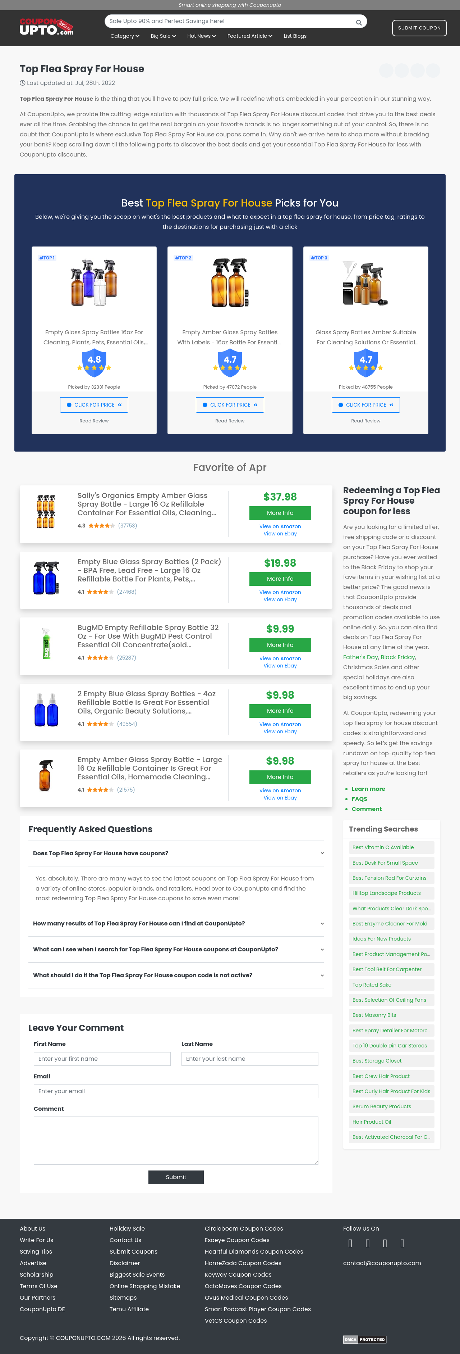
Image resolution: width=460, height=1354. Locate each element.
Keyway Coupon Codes (238, 1275)
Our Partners (37, 1298)
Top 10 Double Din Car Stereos (390, 1045)
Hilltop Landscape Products (387, 893)
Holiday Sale (127, 1228)
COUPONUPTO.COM (83, 1338)
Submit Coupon (419, 29)
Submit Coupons (133, 1251)
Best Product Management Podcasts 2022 (405, 954)
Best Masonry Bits (374, 1015)
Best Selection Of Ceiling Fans (389, 1000)
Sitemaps (123, 1298)
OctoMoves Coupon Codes (243, 1286)
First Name (50, 1044)
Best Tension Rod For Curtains (390, 878)
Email (42, 1076)
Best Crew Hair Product (381, 1076)
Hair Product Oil (372, 1122)
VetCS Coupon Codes (236, 1321)
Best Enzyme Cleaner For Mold (390, 923)
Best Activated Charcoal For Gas (393, 1137)
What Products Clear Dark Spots (392, 908)
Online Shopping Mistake (145, 1286)
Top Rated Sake (372, 984)
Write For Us (36, 1240)
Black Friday (398, 657)
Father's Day (360, 657)
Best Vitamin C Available (383, 847)
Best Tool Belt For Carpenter (387, 969)
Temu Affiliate (129, 1309)
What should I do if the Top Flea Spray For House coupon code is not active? (142, 975)
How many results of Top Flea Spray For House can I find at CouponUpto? (139, 923)
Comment (49, 1109)
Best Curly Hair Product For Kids (392, 1091)
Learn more (368, 789)
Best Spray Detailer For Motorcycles (397, 1030)
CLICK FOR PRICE (94, 404)
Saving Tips (36, 1251)
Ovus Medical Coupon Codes (246, 1298)
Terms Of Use (39, 1286)
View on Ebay (280, 533)
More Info (280, 513)
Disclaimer (125, 1263)
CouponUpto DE (42, 1309)
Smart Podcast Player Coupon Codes (258, 1309)
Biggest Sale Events (137, 1275)
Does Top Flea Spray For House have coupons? (100, 853)
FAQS (359, 799)
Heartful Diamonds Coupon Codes (254, 1251)
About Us (32, 1228)
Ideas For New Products (382, 938)
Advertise (33, 1263)
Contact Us (125, 1240)
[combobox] (236, 21)
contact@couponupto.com (382, 1263)
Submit (176, 1177)
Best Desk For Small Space (385, 862)
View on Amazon (280, 526)
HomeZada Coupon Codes (243, 1263)
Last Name (197, 1044)
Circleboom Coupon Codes (244, 1228)
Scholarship (37, 1275)
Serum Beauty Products (382, 1106)
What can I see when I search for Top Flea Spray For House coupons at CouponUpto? (155, 949)
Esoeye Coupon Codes (237, 1240)
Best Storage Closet (377, 1060)
